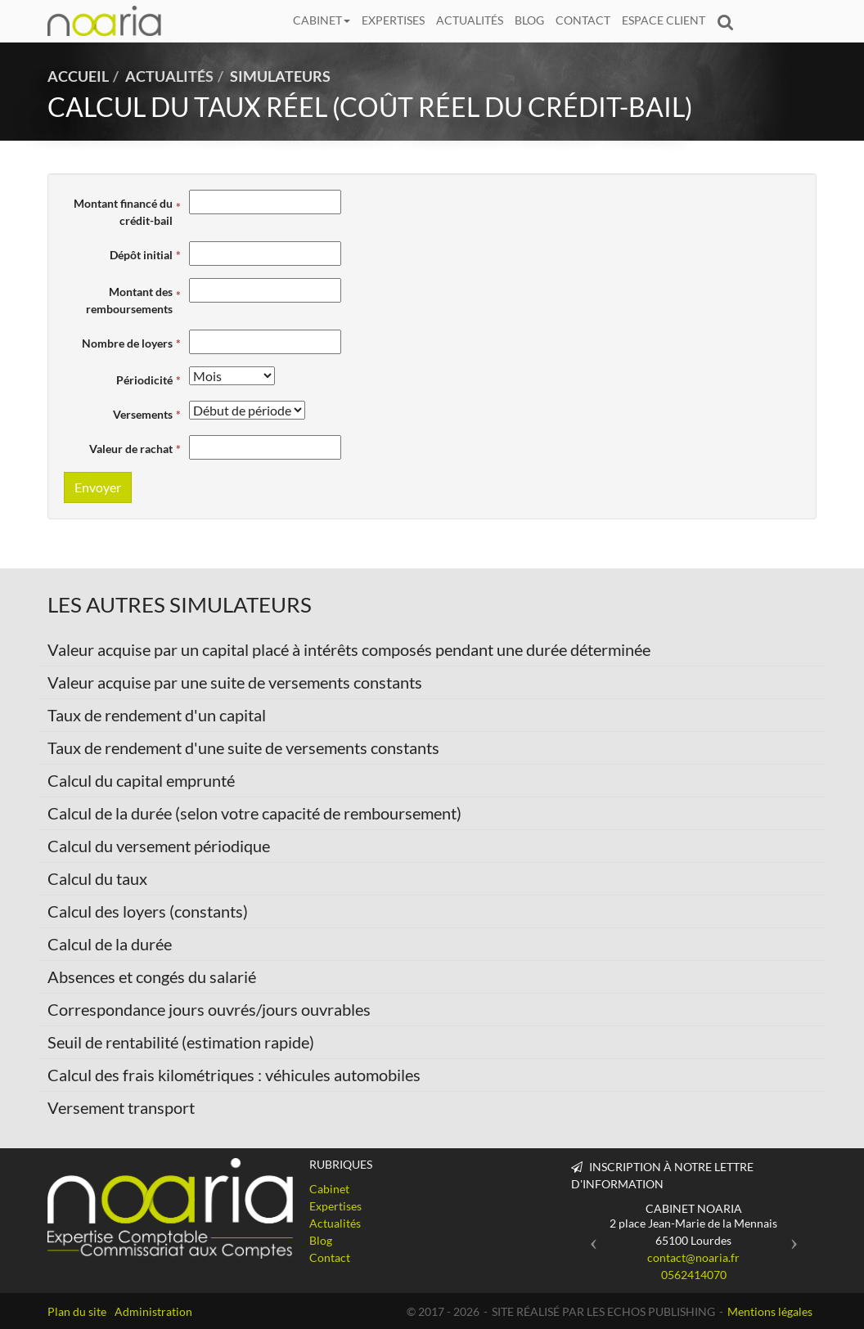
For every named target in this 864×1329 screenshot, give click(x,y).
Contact (583, 20)
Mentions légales (769, 1311)
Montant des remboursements (129, 300)
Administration (153, 1311)
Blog (529, 20)
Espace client (663, 20)
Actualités (469, 20)
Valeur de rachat (131, 449)
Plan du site (76, 1311)
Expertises (393, 20)
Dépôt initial (141, 255)
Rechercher (728, 20)
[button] (589, 1237)
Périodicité (144, 380)
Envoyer (97, 487)
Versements (143, 414)
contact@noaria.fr (693, 1257)
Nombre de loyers (127, 343)
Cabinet (321, 20)
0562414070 (694, 1275)
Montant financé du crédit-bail (123, 211)
